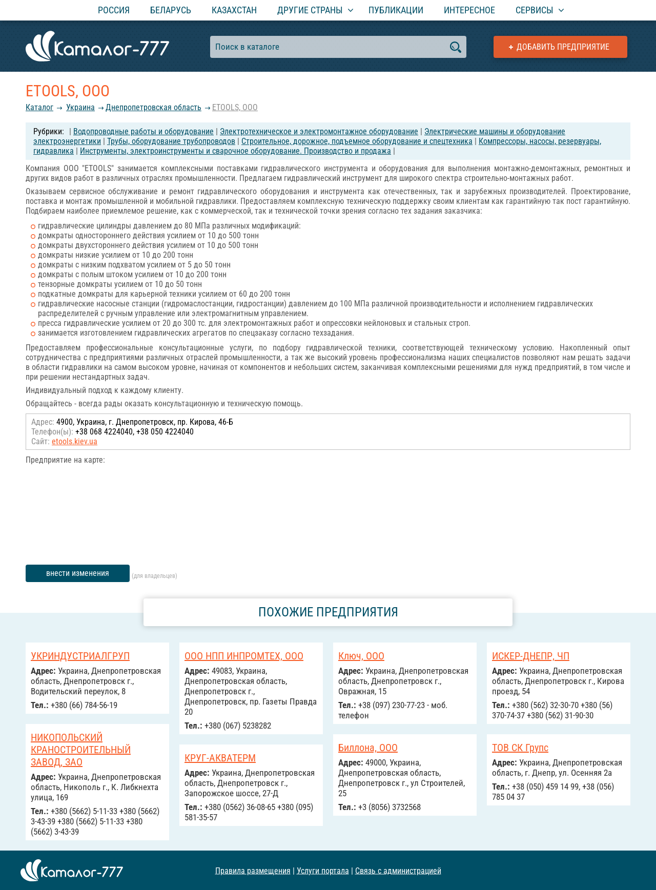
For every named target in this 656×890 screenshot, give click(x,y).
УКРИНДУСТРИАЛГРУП (80, 656)
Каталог (39, 107)
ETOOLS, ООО (235, 107)
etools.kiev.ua (74, 441)
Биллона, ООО (368, 747)
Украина (80, 107)
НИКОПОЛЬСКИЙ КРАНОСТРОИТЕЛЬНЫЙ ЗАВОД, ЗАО (81, 749)
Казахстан (234, 10)
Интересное (469, 10)
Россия (114, 10)
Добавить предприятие (563, 47)
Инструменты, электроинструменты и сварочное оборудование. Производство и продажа (235, 151)
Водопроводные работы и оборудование (143, 131)
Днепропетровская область (153, 107)
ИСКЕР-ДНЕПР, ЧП (530, 656)
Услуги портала (323, 870)
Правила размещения (253, 870)
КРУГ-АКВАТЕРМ (220, 758)
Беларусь (170, 10)
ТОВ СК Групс (520, 747)
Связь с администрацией (398, 870)
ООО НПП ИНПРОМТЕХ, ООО (243, 656)
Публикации (395, 10)
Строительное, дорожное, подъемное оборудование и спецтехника (357, 141)
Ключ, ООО (361, 656)
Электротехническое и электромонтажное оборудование (319, 131)
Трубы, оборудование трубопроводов (171, 141)
